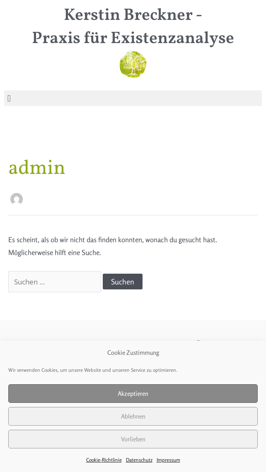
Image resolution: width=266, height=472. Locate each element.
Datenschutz (139, 460)
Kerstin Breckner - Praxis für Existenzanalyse (133, 27)
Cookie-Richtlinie (104, 460)
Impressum (168, 460)
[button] (9, 98)
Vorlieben (133, 439)
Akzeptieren (133, 393)
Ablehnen (133, 416)
